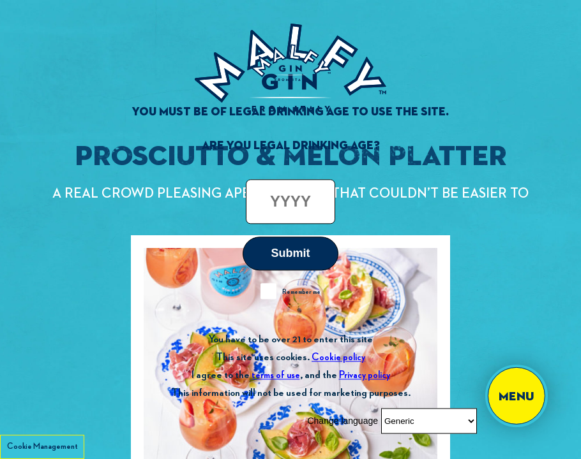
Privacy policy (364, 375)
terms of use (276, 375)
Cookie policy (338, 357)
